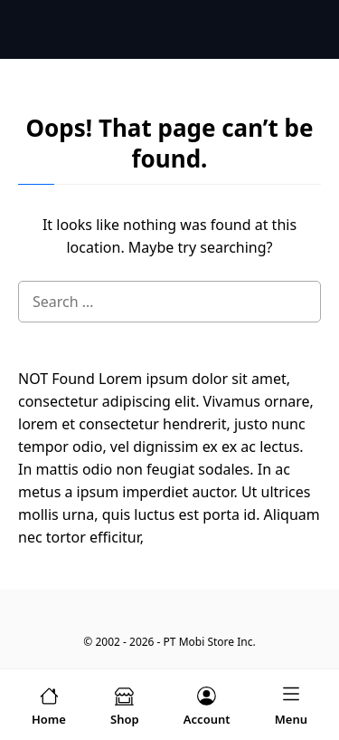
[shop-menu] (124, 704)
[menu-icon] (291, 704)
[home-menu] (49, 704)
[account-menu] (207, 704)
